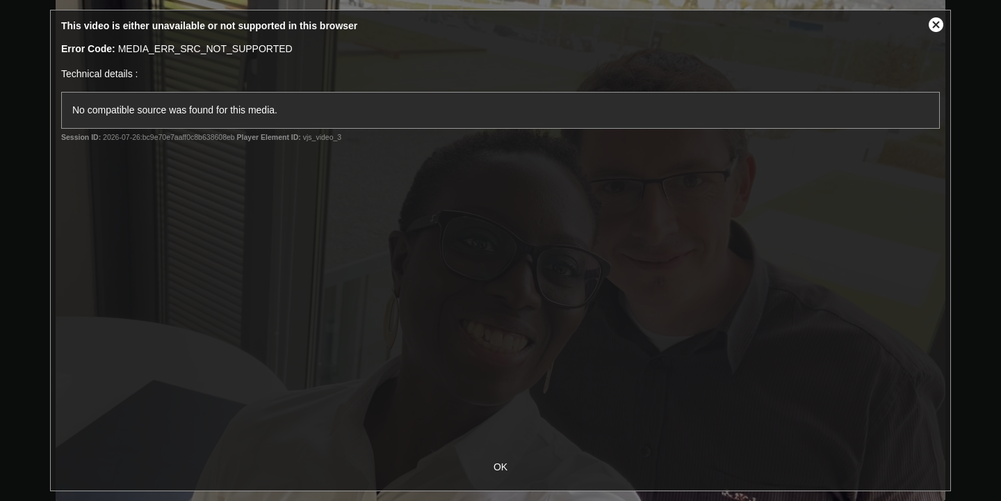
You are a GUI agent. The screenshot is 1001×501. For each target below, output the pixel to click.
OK (500, 466)
